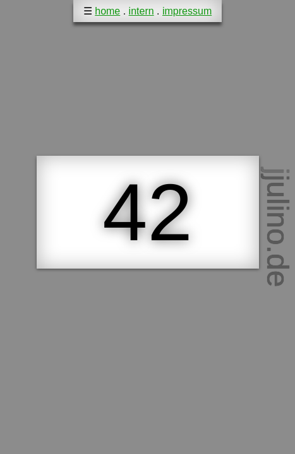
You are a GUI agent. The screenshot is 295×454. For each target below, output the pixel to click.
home (107, 11)
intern (141, 11)
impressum (187, 11)
